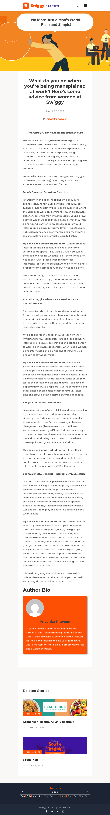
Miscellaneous (32, 714)
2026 (55, 791)
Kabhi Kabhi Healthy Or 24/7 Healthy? (48, 721)
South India (30, 759)
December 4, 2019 (33, 765)
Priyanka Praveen (57, 118)
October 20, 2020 (33, 727)
